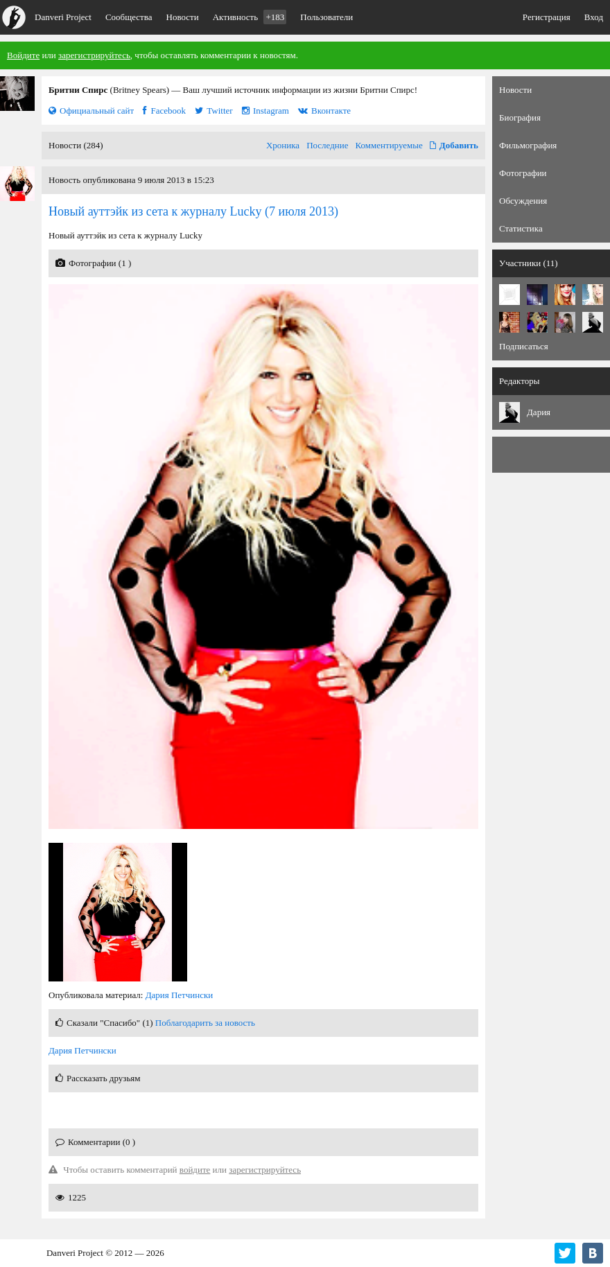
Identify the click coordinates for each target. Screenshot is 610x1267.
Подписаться (523, 346)
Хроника (282, 145)
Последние (327, 145)
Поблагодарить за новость (205, 1022)
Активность (250, 17)
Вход (593, 17)
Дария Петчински (180, 995)
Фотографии (523, 173)
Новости (182, 17)
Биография (520, 117)
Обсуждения (523, 200)
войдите (195, 1169)
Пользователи (326, 17)
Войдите (23, 55)
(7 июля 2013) (193, 211)
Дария (538, 412)
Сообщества (128, 17)
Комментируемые (389, 145)
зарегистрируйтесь (94, 55)
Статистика (521, 228)
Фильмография (528, 145)
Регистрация (546, 17)
